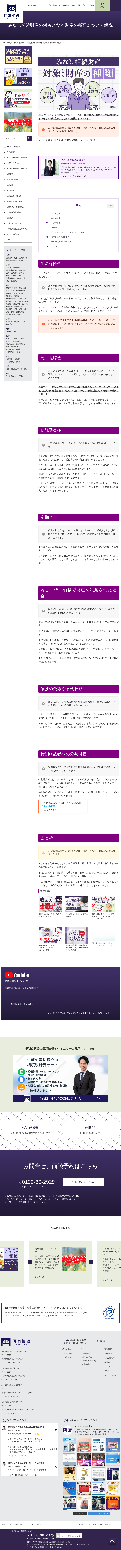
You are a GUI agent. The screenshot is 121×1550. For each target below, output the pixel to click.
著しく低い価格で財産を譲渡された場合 (67, 232)
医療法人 (9, 258)
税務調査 (10, 185)
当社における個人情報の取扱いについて (106, 1524)
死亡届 (8, 304)
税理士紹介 (67, 1357)
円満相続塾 (85, 1364)
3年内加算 (22, 288)
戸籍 (19, 275)
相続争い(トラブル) (13, 163)
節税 (7, 312)
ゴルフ (8, 268)
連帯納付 (22, 376)
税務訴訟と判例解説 (14, 196)
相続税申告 (85, 1353)
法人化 (8, 341)
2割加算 (9, 331)
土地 (23, 322)
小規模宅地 (22, 299)
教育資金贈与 (10, 278)
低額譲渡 (17, 322)
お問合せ (102, 1341)
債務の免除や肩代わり (60, 237)
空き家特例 (23, 258)
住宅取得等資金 (11, 293)
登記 (15, 324)
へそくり (9, 339)
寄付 (7, 275)
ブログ (84, 5)
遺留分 (21, 260)
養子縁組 (24, 369)
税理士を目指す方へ (14, 223)
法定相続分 (10, 344)
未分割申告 (10, 362)
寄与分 (21, 273)
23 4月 (25, 1466)
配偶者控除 (10, 349)
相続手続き (11, 190)
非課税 (18, 352)
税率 (15, 309)
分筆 (15, 339)
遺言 (7, 369)
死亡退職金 (55, 218)
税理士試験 (23, 309)
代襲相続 (9, 322)
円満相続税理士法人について (17, 229)
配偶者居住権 (15, 347)
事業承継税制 (20, 291)
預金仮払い (15, 369)
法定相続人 (16, 341)
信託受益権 (55, 223)
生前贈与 (10, 174)
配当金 (18, 349)
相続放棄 (9, 307)
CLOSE (110, 206)
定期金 (54, 227)
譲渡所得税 (20, 312)
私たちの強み (32, 5)
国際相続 (10, 218)
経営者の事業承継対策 (14, 201)
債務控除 (9, 296)
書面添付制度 (23, 301)
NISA (15, 331)
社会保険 (14, 281)
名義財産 (17, 359)
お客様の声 (65, 5)
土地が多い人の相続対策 (15, 207)
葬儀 (12, 312)
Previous (30, 1262)
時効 (15, 301)
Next (91, 1262)
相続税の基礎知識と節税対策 (17, 168)
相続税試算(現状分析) (89, 1361)
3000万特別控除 (11, 288)
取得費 (16, 296)
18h (24, 1430)
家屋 (7, 273)
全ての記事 (11, 152)
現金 (7, 281)
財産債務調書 (10, 314)
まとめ (54, 246)
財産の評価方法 (12, 179)
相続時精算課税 (19, 307)
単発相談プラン (87, 1357)
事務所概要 (56, 5)
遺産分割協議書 (11, 260)
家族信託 (14, 273)
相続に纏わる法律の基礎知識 (17, 157)
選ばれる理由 (68, 1353)
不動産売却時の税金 (14, 212)
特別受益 (9, 324)
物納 (7, 347)
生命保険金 (55, 213)
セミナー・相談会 (110, 1375)
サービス (44, 5)
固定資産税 (16, 268)
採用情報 (91, 5)
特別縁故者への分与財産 (61, 241)
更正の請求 (21, 278)
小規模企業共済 (11, 299)
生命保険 (25, 304)
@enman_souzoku (14, 1430)
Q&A (8, 240)
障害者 (19, 314)
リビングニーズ (11, 376)
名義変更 (9, 359)
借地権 (21, 293)
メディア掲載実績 (13, 234)
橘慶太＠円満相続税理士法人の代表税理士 (26, 1427)
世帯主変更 (10, 291)
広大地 (13, 275)
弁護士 (21, 339)
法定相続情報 (20, 344)
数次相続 (9, 301)
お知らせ (107, 1366)
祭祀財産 (9, 309)
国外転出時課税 (11, 270)
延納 (15, 258)
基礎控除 (22, 270)
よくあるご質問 (75, 5)
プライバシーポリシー (84, 1524)
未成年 (18, 362)
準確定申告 (16, 304)
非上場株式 (10, 352)
